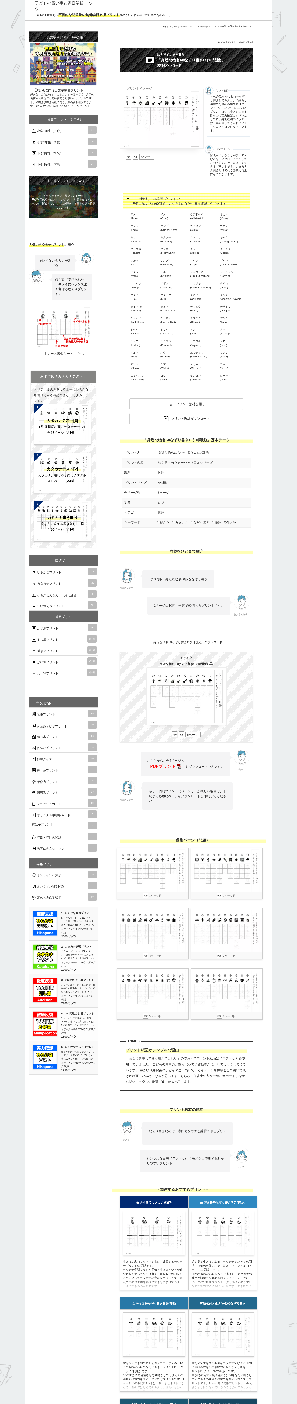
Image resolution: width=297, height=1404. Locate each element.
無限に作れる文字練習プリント (63, 70)
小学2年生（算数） (64, 141)
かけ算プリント (64, 661)
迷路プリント (64, 713)
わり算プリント (64, 672)
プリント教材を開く (190, 404)
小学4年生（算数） (64, 164)
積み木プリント (64, 736)
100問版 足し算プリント (79, 980)
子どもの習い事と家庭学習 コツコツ (179, 26)
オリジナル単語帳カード (64, 814)
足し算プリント (64, 639)
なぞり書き (199, 522)
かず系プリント (64, 627)
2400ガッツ (68, 1003)
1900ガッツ (68, 969)
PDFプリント (165, 766)
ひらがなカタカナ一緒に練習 (64, 594)
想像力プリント (64, 780)
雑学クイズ (64, 758)
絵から (163, 522)
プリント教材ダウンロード (190, 418)
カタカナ (180, 522)
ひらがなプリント (64, 571)
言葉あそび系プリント (64, 725)
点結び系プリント (64, 747)
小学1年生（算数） (64, 130)
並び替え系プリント (64, 605)
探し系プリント (64, 769)
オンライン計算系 (64, 874)
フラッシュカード (64, 803)
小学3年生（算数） (64, 152)
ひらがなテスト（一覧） (79, 1047)
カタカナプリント (208, 26)
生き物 (230, 522)
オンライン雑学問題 (64, 885)
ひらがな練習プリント (78, 913)
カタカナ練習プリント (78, 946)
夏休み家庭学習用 (64, 897)
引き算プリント (64, 650)
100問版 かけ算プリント (79, 1013)
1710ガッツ (68, 1070)
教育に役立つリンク (64, 848)
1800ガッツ (68, 1036)
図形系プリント (64, 792)
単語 (216, 522)
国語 (161, 473)
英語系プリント (64, 825)
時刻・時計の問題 (64, 836)
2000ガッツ (68, 936)
